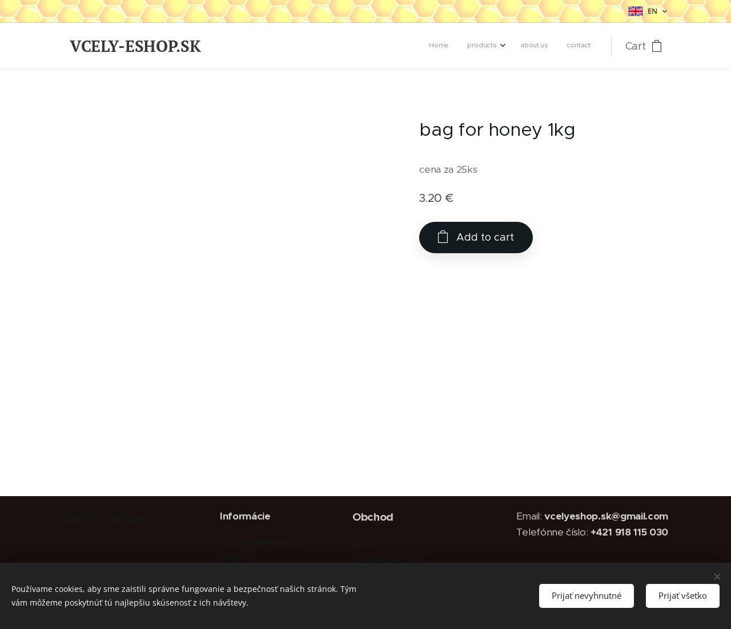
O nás (364, 542)
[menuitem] (533, 46)
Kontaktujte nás (387, 558)
